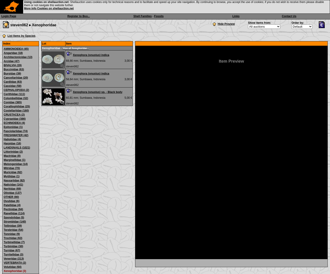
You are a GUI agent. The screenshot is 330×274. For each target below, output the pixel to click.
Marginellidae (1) (14, 160)
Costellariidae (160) (16, 110)
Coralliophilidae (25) (17, 106)
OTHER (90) (11, 197)
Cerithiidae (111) (14, 94)
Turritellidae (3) (13, 254)
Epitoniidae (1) (13, 127)
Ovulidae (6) (11, 201)
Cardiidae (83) (13, 81)
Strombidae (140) (15, 221)
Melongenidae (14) (16, 164)
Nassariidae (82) (14, 180)
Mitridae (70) (12, 168)
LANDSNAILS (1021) (17, 147)
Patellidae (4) (12, 205)
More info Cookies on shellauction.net (49, 8)
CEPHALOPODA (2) (16, 90)
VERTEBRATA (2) (15, 262)
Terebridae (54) (13, 229)
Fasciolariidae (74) (16, 131)
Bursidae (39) (12, 73)
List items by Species (21, 35)
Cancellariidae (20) (16, 77)
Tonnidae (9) (12, 234)
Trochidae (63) (13, 238)
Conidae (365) (13, 102)
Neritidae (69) (12, 188)
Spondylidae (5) (14, 217)
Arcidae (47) (11, 61)
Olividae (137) (13, 192)
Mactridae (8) (12, 155)
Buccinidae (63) (14, 69)
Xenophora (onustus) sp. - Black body (97, 92)
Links (236, 16)
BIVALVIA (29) (13, 65)
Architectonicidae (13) (18, 57)
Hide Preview (226, 24)
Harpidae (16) (12, 143)
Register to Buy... (78, 16)
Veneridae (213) (14, 258)
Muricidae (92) (13, 172)
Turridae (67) (12, 250)
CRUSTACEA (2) (14, 114)
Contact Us (289, 16)
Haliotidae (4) (12, 139)
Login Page (8, 16)
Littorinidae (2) (13, 151)
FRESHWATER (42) (16, 135)
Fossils (159, 16)
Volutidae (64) (13, 267)
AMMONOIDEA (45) (16, 49)
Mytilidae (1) (11, 176)
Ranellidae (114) (14, 213)
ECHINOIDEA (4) (14, 123)
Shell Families (142, 16)
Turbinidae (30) (13, 246)
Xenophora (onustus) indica (91, 55)
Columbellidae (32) (16, 98)
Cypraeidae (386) (15, 118)
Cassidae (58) (12, 86)
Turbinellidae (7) (14, 242)
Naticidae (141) (13, 184)
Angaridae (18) (13, 53)
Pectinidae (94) (13, 209)
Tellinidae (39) (13, 225)
